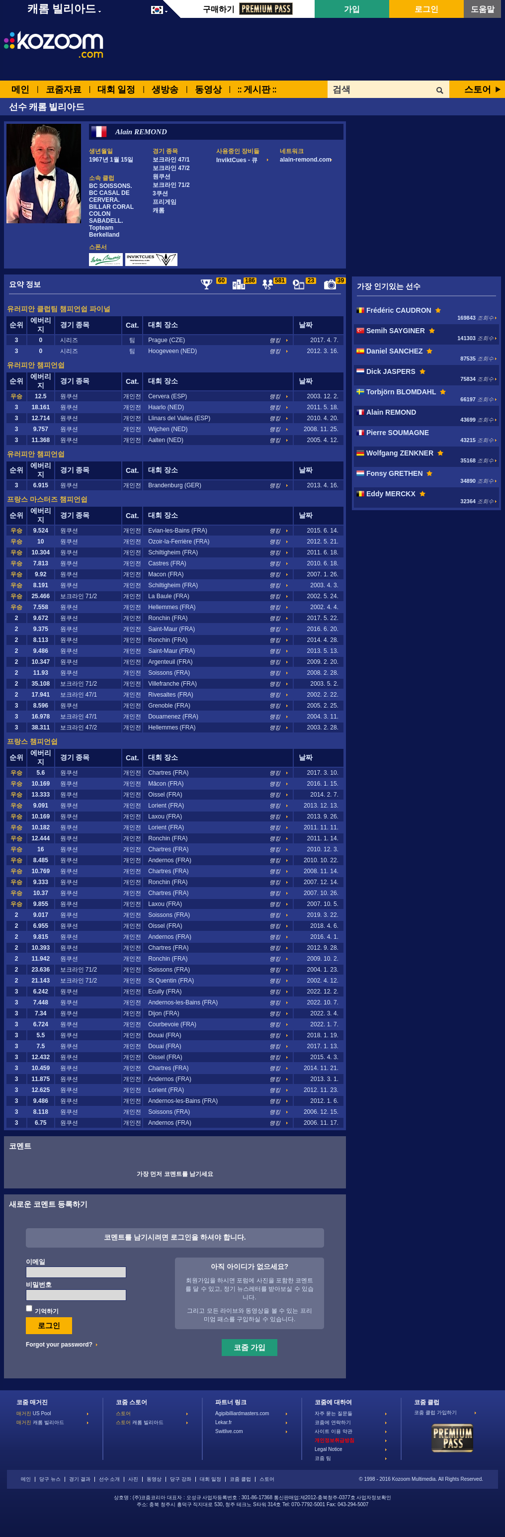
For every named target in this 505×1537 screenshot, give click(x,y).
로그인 (426, 8)
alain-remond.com (305, 159)
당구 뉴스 (50, 1479)
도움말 (483, 8)
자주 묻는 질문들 (333, 1413)
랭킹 (274, 340)
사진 (133, 1479)
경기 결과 (79, 1479)
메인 (20, 89)
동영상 (208, 89)
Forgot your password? (59, 1344)
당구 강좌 (180, 1479)
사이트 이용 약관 (333, 1431)
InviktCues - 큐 (236, 160)
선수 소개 (109, 1479)
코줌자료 (64, 89)
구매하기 (248, 8)
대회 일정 (116, 89)
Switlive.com (229, 1431)
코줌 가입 (249, 1347)
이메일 (35, 1262)
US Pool (33, 1413)
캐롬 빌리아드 (40, 1422)
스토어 (477, 89)
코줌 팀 (323, 1458)
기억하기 (47, 1311)
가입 (352, 8)
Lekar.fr (223, 1422)
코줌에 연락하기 (333, 1422)
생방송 (165, 89)
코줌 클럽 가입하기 (435, 1412)
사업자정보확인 (373, 1497)
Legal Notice (328, 1449)
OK (440, 90)
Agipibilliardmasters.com (242, 1413)
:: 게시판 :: (257, 89)
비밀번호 (39, 1284)
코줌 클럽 (240, 1479)
